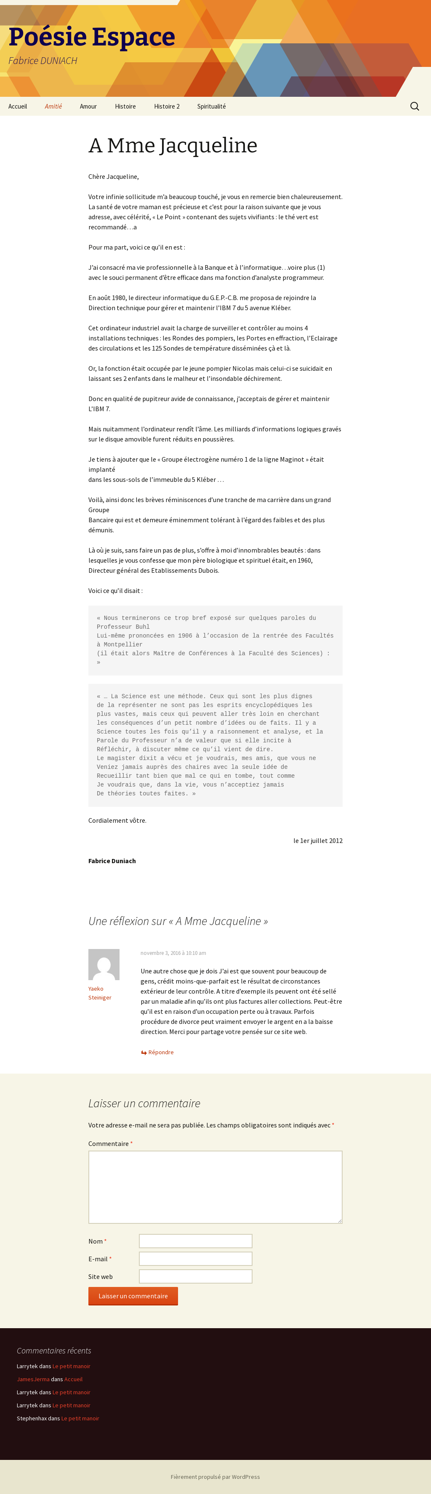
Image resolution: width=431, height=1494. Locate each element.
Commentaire (110, 1143)
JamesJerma (33, 1379)
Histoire (125, 106)
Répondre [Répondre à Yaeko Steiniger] (161, 1052)
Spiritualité (211, 106)
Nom (97, 1241)
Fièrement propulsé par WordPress (215, 1477)
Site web (100, 1276)
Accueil (17, 106)
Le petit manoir (71, 1366)
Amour (88, 106)
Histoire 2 (166, 106)
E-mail (100, 1259)
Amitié (53, 106)
